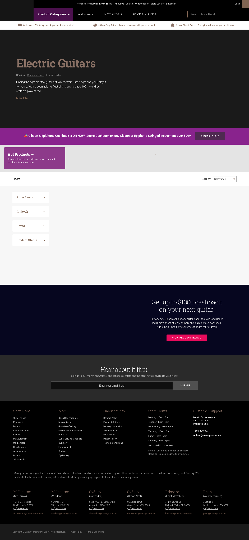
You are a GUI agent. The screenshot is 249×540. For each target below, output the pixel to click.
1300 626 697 (105, 3)
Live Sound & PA (21, 430)
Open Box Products (68, 418)
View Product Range (186, 337)
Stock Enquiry (110, 430)
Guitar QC (63, 434)
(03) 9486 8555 (20, 508)
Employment (64, 447)
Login (237, 3)
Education (171, 3)
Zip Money (63, 455)
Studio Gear (19, 443)
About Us (119, 3)
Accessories (19, 451)
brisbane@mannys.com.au (178, 513)
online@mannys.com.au (207, 435)
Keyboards (18, 422)
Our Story (62, 443)
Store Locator (157, 3)
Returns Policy (110, 418)
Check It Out (210, 136)
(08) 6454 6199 (210, 508)
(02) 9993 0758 (96, 508)
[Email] (112, 385)
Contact (129, 3)
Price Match (109, 434)
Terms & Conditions (113, 443)
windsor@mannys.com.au (64, 513)
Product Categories (53, 14)
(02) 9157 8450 (134, 508)
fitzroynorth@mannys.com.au (28, 513)
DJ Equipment (20, 438)
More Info (22, 98)
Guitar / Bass (19, 418)
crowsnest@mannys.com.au (141, 513)
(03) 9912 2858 (58, 508)
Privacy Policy (110, 438)
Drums (16, 426)
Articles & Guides (144, 14)
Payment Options (111, 422)
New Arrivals (113, 14)
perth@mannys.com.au (214, 513)
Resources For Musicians (71, 430)
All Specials (19, 459)
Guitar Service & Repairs (70, 438)
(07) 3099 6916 (172, 508)
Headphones (19, 447)
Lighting (17, 434)
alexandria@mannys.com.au (103, 513)
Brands (16, 455)
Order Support (142, 3)
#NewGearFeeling (67, 426)
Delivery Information (113, 426)
